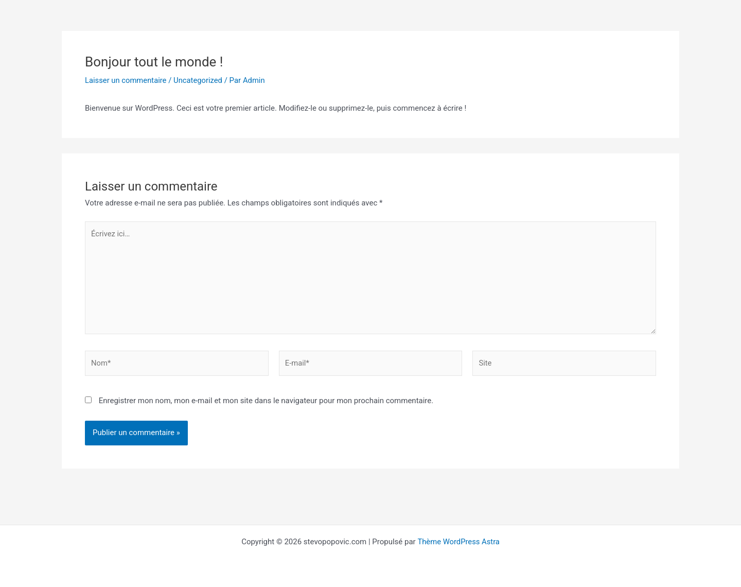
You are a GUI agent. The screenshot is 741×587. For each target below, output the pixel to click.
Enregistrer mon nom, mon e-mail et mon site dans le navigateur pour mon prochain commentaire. (266, 402)
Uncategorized (199, 80)
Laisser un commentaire (126, 80)
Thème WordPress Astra (458, 541)
